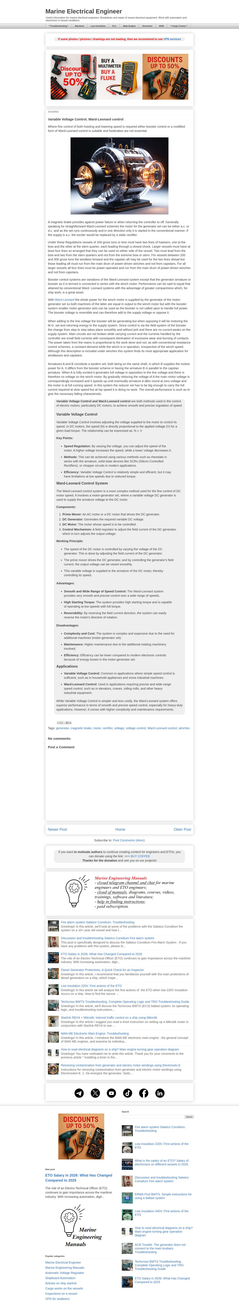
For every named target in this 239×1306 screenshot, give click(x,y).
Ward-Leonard (64, 299)
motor (97, 728)
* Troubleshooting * (58, 26)
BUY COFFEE (140, 856)
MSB (161, 26)
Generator (147, 26)
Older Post (182, 829)
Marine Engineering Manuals (64, 1267)
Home (120, 829)
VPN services (172, 39)
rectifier (107, 728)
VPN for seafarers (57, 1298)
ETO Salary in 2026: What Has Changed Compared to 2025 (101, 954)
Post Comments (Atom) (129, 840)
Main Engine (129, 26)
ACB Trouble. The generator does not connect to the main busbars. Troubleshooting (160, 1248)
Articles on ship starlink (61, 1283)
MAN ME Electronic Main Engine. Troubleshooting (95, 1033)
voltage (119, 728)
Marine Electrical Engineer (83, 11)
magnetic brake (81, 728)
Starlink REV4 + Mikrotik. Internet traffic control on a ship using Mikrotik (109, 1017)
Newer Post (57, 829)
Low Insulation (98, 26)
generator (62, 728)
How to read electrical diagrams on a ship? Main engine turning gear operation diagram (120, 1049)
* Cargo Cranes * (178, 26)
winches (184, 728)
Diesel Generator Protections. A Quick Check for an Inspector (102, 970)
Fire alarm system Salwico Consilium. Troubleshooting (97, 922)
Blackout (79, 26)
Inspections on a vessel (61, 1293)
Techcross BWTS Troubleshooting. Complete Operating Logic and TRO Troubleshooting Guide (125, 1001)
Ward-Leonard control (162, 728)
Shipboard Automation (60, 1278)
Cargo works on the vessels (64, 1288)
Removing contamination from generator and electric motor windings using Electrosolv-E (120, 1065)
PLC (114, 26)
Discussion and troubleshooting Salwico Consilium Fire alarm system (107, 938)
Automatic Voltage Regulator (64, 1273)
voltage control (136, 728)
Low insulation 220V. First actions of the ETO (91, 985)
